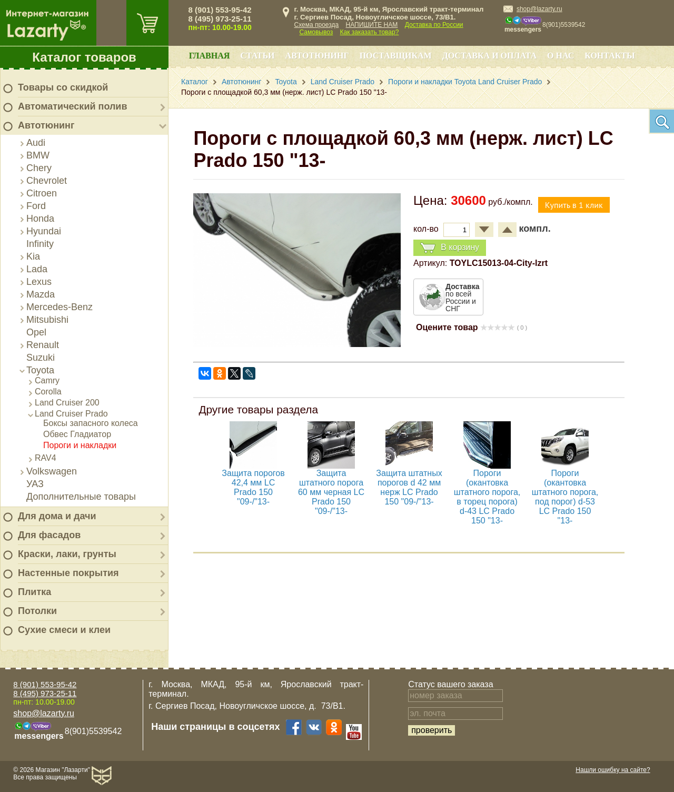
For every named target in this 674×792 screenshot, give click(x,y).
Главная (209, 55)
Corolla (48, 391)
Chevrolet (46, 180)
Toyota (40, 370)
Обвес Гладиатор (77, 434)
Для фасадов (49, 535)
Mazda (40, 294)
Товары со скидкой (63, 87)
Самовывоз (316, 32)
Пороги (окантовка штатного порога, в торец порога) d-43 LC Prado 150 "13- (487, 497)
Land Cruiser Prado (71, 413)
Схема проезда (316, 24)
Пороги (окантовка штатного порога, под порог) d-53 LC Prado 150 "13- (565, 497)
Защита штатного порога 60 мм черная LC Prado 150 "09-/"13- (331, 492)
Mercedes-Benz (59, 307)
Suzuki (40, 357)
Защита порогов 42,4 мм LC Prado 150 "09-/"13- (253, 487)
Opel (36, 332)
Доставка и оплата (489, 55)
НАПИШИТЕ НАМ (372, 24)
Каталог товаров (84, 57)
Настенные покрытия (68, 573)
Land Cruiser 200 (67, 402)
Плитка (34, 592)
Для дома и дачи (57, 516)
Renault (42, 345)
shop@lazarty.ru (539, 9)
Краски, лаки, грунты (67, 554)
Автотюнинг (46, 125)
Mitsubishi (47, 319)
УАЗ (35, 484)
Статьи (257, 55)
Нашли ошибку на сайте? (613, 770)
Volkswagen (51, 471)
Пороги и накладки (79, 445)
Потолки (37, 611)
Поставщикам (396, 55)
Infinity (40, 244)
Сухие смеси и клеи (64, 630)
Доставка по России (434, 24)
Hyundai (43, 231)
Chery (39, 168)
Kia (33, 256)
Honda (40, 218)
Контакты (609, 55)
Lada (36, 269)
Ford (36, 206)
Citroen (41, 193)
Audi (35, 142)
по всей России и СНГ (462, 297)
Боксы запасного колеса (90, 423)
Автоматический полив (72, 106)
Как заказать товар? (369, 32)
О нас (560, 55)
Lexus (39, 281)
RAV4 (45, 457)
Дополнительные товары (81, 496)
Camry (47, 380)
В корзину (449, 247)
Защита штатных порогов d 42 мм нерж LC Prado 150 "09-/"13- (409, 487)
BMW (37, 155)
